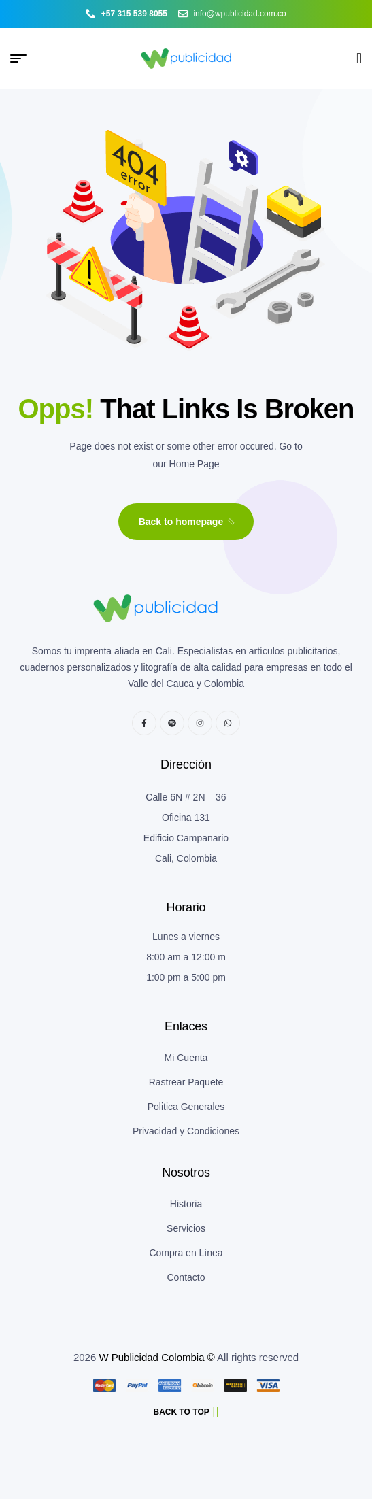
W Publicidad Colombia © (156, 1357)
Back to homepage (188, 521)
